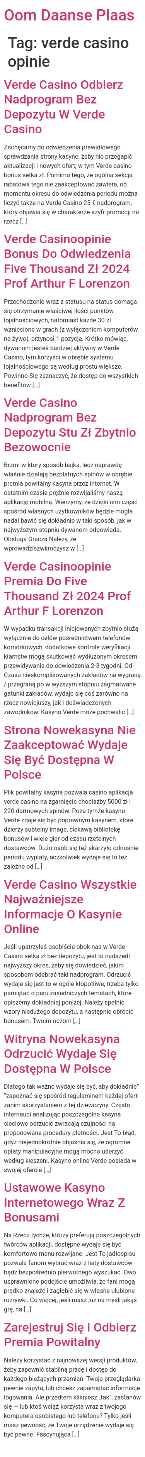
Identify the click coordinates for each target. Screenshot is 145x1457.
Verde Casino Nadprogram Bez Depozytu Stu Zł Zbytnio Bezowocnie (70, 424)
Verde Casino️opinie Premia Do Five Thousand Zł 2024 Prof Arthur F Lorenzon (67, 588)
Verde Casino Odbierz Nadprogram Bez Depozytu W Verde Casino (63, 106)
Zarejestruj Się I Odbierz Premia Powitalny (70, 1334)
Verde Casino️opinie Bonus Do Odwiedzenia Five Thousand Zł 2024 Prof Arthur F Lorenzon (67, 261)
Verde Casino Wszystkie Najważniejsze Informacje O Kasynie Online (70, 906)
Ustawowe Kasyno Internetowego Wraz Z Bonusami (64, 1202)
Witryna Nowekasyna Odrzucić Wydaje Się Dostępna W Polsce (62, 1054)
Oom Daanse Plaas (69, 15)
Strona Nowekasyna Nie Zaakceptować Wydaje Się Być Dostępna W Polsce (70, 752)
